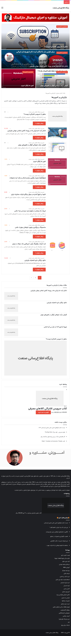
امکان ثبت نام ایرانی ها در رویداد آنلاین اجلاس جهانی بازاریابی (49, 66)
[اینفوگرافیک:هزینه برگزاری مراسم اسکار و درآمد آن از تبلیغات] (57, 180)
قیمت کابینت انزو (65, 555)
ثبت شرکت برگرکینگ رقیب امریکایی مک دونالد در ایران (29, 244)
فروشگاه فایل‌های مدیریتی (28, 484)
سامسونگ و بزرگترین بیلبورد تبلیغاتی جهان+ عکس (30, 227)
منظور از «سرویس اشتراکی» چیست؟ (53, 46)
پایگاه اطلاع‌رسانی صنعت (63, 476)
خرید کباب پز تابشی (65, 577)
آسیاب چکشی (66, 616)
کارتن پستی (67, 589)
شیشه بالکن (67, 573)
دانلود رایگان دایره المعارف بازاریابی (35, 260)
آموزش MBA (66, 567)
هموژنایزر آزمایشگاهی (64, 613)
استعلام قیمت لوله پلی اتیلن (63, 580)
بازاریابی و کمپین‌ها (62, 27)
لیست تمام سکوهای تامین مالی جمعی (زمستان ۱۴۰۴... (51, 428)
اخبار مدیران (59, 93)
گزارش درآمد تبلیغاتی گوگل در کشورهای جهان (54, 85)
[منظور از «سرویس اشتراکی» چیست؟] (35, 36)
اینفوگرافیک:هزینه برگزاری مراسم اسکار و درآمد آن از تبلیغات (28, 178)
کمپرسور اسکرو (66, 592)
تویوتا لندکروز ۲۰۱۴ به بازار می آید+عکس (55, 327)
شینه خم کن (67, 586)
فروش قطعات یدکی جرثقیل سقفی (61, 607)
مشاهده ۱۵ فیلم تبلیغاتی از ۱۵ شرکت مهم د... (57, 545)
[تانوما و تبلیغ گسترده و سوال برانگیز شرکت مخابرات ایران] (57, 196)
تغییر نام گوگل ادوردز (27, 85)
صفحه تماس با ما (40, 490)
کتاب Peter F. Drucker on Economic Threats (53, 441)
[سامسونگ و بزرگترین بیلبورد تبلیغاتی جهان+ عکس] (57, 229)
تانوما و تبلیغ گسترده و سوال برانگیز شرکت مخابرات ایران (28, 194)
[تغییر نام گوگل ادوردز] (18, 78)
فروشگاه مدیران (17, 484)
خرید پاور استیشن (65, 583)
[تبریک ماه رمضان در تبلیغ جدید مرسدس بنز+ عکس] (57, 213)
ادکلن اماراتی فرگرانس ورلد (63, 595)
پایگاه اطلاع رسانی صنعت (52, 633)
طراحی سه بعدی (66, 598)
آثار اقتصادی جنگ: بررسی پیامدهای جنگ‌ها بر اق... (52, 437)
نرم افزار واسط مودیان (64, 564)
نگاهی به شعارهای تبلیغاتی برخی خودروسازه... (56, 532)
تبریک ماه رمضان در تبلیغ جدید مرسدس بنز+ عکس (30, 211)
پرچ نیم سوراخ (66, 570)
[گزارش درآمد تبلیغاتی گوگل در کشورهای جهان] (53, 78)
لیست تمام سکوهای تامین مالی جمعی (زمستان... (55, 523)
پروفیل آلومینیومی (65, 610)
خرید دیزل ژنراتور (65, 604)
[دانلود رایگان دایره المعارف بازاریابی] (57, 262)
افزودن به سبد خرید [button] (43, 412)
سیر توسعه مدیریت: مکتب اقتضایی (59, 541)
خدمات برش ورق (65, 625)
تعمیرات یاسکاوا (66, 601)
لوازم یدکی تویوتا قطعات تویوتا (62, 558)
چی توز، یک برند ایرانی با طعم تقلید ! (59, 527)
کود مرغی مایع (66, 561)
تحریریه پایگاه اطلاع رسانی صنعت (36, 112)
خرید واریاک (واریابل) (64, 619)
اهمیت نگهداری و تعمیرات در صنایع (59, 536)
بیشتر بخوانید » (39, 123)
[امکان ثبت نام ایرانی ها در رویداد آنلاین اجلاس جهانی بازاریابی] (35, 59)
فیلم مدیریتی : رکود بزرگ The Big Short (55, 432)
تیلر (69, 622)
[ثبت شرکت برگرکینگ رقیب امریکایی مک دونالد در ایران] (57, 246)
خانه (65, 93)
